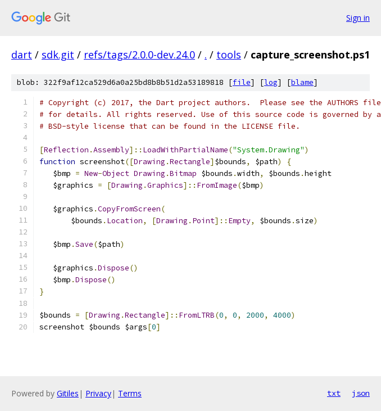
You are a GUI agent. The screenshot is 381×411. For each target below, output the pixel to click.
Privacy (98, 393)
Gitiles (68, 393)
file (242, 82)
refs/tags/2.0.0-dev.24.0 (139, 54)
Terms (130, 393)
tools (228, 54)
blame (302, 82)
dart (21, 54)
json (361, 393)
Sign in (358, 17)
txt (334, 393)
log (271, 82)
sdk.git (58, 54)
